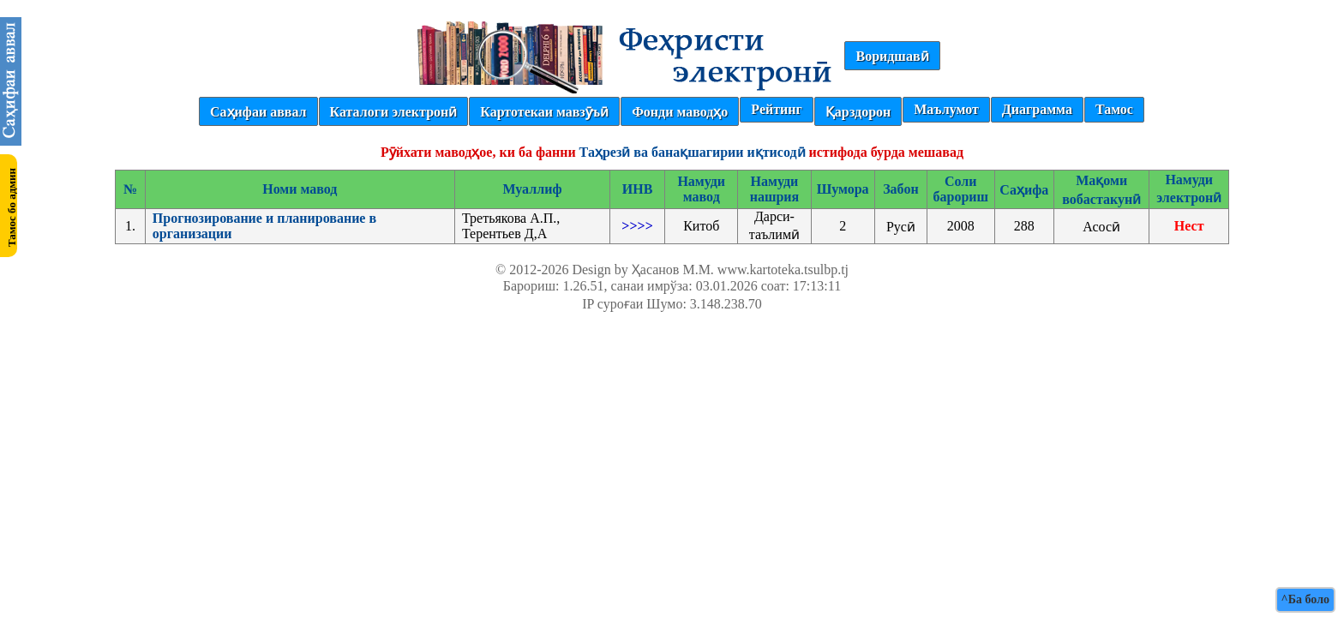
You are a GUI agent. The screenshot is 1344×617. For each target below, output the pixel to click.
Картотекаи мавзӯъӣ (544, 112)
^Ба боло (1305, 599)
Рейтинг (776, 109)
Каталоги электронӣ (394, 112)
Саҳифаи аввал (258, 112)
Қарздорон (858, 112)
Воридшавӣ (891, 56)
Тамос (1114, 109)
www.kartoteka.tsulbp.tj (783, 269)
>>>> (636, 226)
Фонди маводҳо (680, 112)
